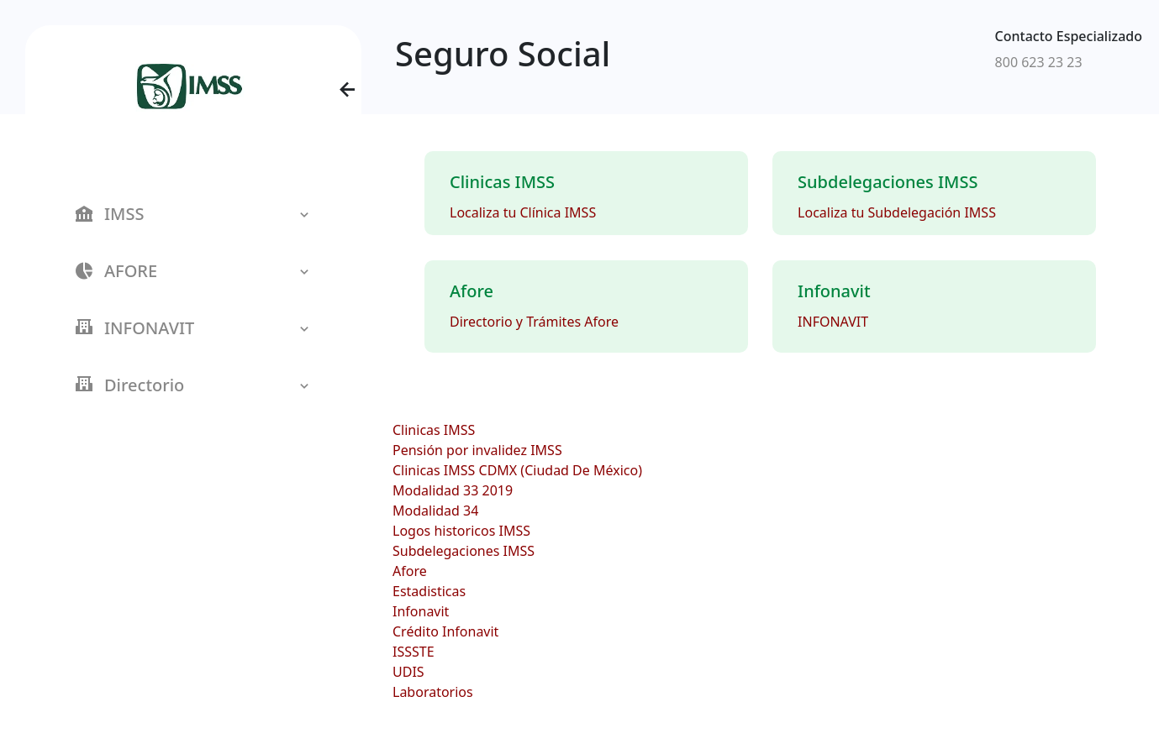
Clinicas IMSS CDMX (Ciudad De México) (517, 470)
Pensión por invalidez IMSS (477, 450)
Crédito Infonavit (445, 631)
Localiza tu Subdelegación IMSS (897, 212)
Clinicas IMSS (433, 430)
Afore (409, 571)
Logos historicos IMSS (461, 530)
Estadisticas (429, 591)
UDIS (408, 672)
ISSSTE (413, 651)
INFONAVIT (833, 321)
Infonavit (420, 611)
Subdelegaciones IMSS (463, 551)
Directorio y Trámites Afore (534, 321)
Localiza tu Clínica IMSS (523, 212)
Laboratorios (432, 692)
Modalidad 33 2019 (452, 490)
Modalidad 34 (435, 510)
